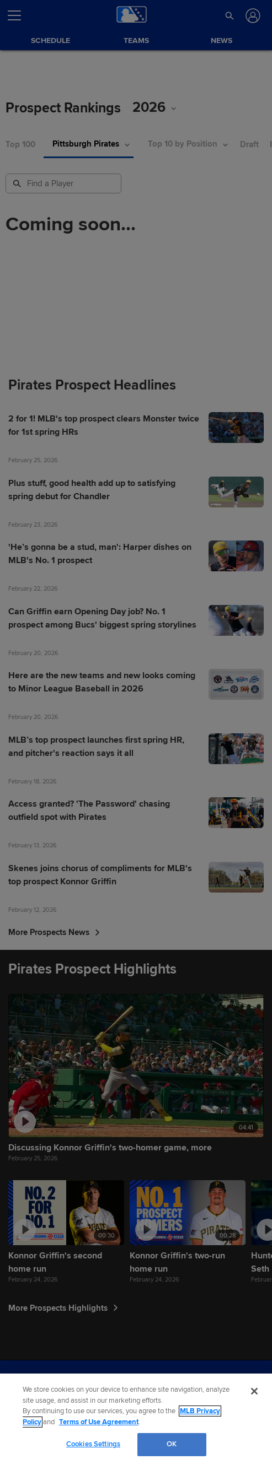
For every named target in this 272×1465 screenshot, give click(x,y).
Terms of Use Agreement (98, 1422)
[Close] (254, 1391)
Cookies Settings (93, 1444)
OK (172, 1444)
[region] (136, 1419)
